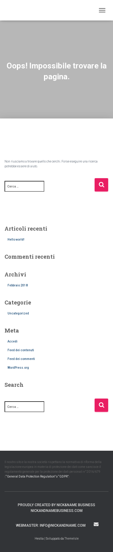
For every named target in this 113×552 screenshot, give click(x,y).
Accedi (12, 341)
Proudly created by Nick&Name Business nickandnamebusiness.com (56, 508)
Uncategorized (18, 313)
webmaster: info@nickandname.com (51, 525)
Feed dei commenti (21, 359)
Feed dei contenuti (21, 350)
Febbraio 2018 (18, 285)
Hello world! (16, 239)
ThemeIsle (71, 538)
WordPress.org (18, 367)
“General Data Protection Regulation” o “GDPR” (37, 476)
